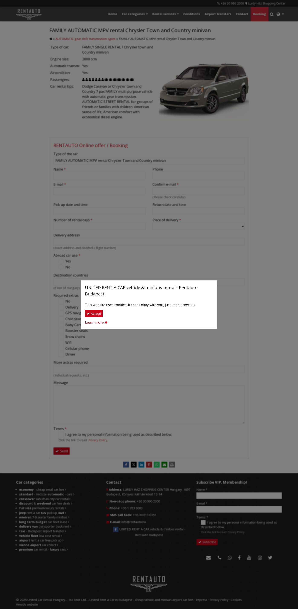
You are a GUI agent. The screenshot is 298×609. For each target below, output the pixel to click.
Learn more (94, 322)
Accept (93, 313)
